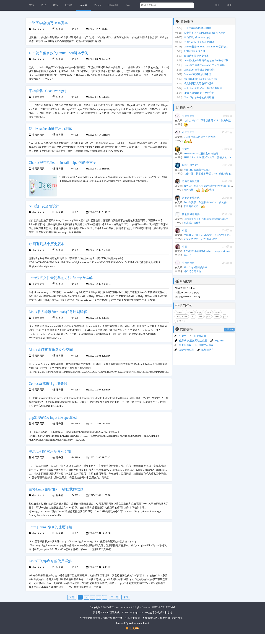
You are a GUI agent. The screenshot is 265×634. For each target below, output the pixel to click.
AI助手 (182, 336)
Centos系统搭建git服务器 (197, 74)
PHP (43, 5)
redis (217, 312)
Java (128, 5)
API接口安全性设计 (194, 51)
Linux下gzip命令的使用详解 (199, 97)
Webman (133, 623)
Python (98, 5)
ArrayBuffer (181, 316)
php (200, 316)
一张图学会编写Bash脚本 (197, 28)
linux (216, 316)
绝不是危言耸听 (192, 271)
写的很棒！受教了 (200, 189)
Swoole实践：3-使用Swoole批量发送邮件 (206, 219)
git (224, 316)
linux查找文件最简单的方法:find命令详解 (206, 60)
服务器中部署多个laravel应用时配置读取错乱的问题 (212, 186)
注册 (217, 5)
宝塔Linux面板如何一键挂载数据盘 (203, 88)
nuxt (209, 312)
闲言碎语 (113, 5)
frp (193, 316)
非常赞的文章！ (194, 206)
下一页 (114, 597)
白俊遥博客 (185, 345)
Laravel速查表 (186, 350)
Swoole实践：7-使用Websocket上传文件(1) (206, 202)
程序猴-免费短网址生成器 (193, 340)
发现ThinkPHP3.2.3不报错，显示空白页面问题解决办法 (214, 235)
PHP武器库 (200, 336)
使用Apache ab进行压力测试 (199, 42)
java (208, 316)
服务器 (83, 5)
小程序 (179, 321)
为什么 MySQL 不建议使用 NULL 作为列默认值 (210, 120)
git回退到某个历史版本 (196, 56)
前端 (55, 5)
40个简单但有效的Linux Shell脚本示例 (204, 32)
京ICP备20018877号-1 (163, 607)
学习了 (187, 255)
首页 (31, 5)
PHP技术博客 (206, 345)
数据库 (69, 5)
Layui (146, 623)
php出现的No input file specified (200, 79)
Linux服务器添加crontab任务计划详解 (204, 65)
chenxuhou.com (122, 607)
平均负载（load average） (197, 37)
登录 (229, 5)
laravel (179, 312)
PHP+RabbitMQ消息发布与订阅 (201, 153)
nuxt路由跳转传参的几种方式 (199, 137)
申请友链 (229, 329)
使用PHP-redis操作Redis (196, 169)
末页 (125, 597)
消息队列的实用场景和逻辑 (199, 83)
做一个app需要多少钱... (196, 267)
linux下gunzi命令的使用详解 (199, 92)
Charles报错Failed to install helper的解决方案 (207, 46)
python (190, 312)
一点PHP (219, 340)
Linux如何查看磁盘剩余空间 (199, 69)
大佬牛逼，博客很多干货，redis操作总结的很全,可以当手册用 (217, 173)
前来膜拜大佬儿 (192, 223)
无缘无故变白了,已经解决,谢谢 (200, 239)
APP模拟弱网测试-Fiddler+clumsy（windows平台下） (212, 251)
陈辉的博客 (207, 350)
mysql (199, 312)
